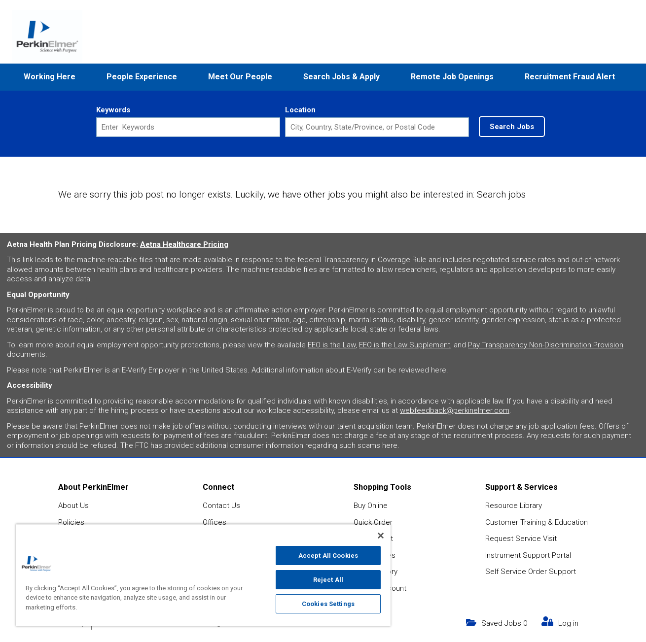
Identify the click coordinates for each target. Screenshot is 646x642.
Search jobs (501, 194)
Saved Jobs (504, 623)
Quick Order (373, 522)
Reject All (328, 579)
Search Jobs (512, 126)
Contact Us (221, 505)
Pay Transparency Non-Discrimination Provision (545, 344)
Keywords (113, 109)
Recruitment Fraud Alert (570, 76)
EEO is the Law (332, 344)
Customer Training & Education (536, 522)
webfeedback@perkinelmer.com (454, 410)
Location (300, 109)
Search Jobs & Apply (341, 76)
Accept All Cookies (328, 555)
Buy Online (371, 505)
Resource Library (513, 505)
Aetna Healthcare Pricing (184, 244)
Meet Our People (240, 76)
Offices (214, 522)
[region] (203, 575)
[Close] (381, 536)
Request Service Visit (521, 538)
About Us (73, 505)
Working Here (49, 76)
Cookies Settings (328, 604)
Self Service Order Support (530, 571)
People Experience (142, 76)
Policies (71, 522)
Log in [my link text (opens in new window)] (568, 623)
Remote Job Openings (452, 76)
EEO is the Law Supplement (404, 344)
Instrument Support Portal (528, 555)
